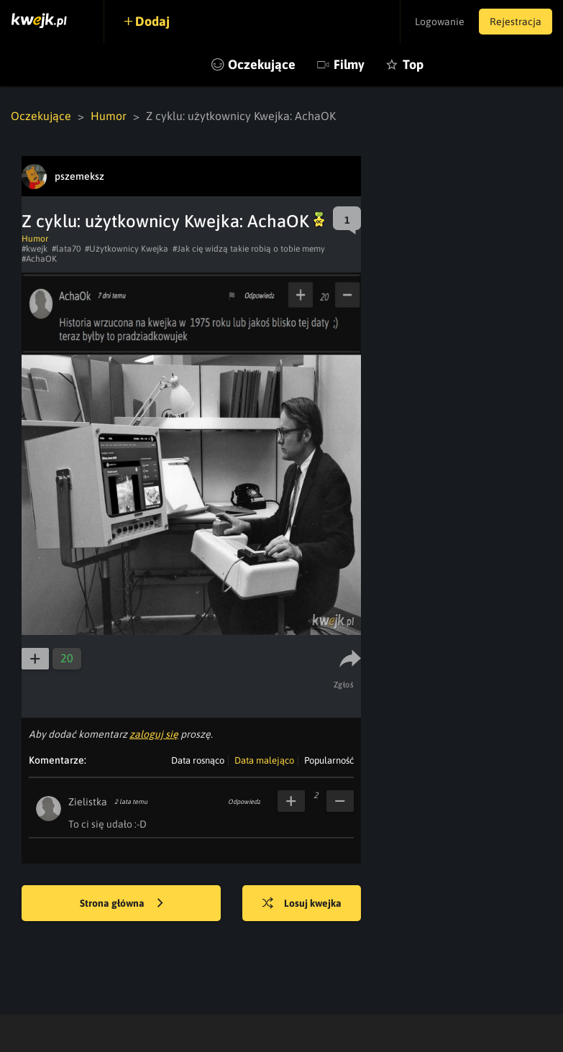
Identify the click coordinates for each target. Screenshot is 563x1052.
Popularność (329, 760)
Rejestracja (515, 21)
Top (413, 64)
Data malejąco (264, 760)
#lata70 (66, 249)
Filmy (349, 64)
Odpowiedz (244, 801)
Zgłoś (344, 684)
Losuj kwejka (302, 903)
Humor (109, 115)
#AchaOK (39, 259)
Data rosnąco (197, 760)
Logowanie (439, 21)
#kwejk (34, 249)
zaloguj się (153, 734)
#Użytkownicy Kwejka (126, 249)
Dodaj (152, 21)
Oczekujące (262, 64)
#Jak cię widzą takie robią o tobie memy (249, 249)
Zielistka (87, 802)
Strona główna (121, 903)
